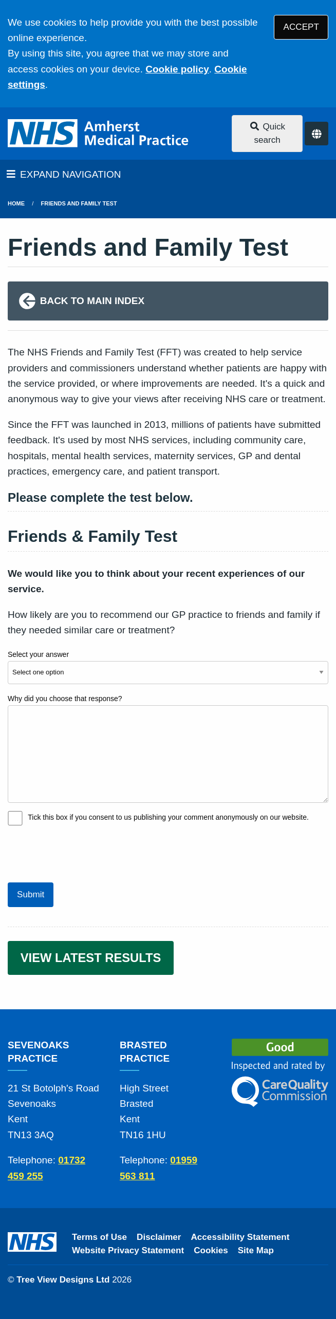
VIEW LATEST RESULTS (91, 958)
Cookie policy (177, 69)
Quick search (267, 133)
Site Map (256, 1250)
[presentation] (86, 853)
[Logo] (99, 133)
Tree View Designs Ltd (62, 1280)
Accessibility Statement (240, 1237)
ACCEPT (301, 27)
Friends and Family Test (79, 203)
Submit (30, 894)
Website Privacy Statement (128, 1250)
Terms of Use (99, 1237)
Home (16, 203)
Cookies (211, 1250)
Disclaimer (159, 1237)
